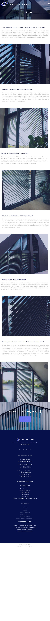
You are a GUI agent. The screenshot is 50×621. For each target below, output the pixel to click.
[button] (49, 4)
